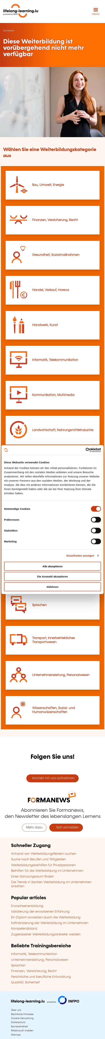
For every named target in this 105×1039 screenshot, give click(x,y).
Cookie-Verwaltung (22, 1018)
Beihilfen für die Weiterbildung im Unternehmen (47, 870)
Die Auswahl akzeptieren (52, 576)
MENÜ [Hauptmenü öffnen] (95, 14)
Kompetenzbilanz (24, 928)
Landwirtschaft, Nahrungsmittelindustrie (62, 430)
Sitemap (16, 1035)
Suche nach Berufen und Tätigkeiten (38, 859)
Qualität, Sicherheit (25, 982)
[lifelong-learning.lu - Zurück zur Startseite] (20, 11)
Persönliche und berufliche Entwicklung (41, 977)
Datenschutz (18, 1022)
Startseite (8, 30)
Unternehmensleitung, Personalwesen (60, 675)
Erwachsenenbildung (27, 906)
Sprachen (39, 605)
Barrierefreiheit (19, 1026)
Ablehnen (52, 586)
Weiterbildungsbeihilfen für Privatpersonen (43, 865)
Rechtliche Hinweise (22, 1014)
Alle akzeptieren (52, 566)
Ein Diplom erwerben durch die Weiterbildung (45, 917)
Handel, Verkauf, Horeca (50, 290)
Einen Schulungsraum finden (32, 876)
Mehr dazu (34, 827)
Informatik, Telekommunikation (55, 360)
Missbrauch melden (22, 1030)
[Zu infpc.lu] (45, 1003)
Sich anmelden (66, 827)
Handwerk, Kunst (45, 325)
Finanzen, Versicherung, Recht (55, 220)
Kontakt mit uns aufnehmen (53, 778)
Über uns (16, 1010)
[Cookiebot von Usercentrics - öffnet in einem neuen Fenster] (85, 450)
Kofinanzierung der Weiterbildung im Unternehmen (49, 923)
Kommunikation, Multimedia (53, 395)
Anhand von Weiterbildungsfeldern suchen (43, 853)
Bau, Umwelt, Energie (48, 185)
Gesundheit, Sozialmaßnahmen (55, 255)
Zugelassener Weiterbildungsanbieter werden (45, 934)
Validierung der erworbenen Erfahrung (40, 911)
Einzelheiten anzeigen (80, 555)
